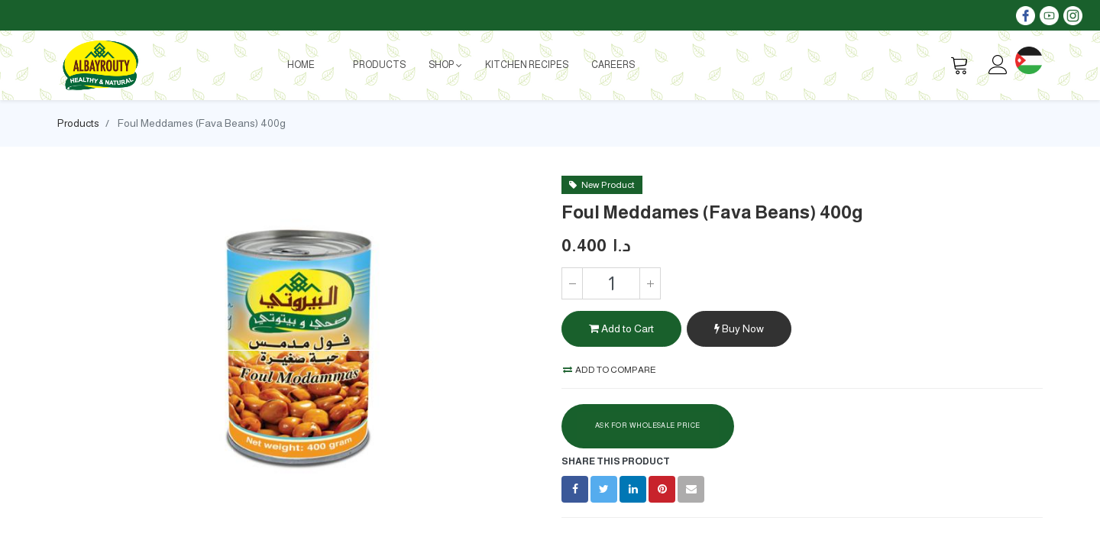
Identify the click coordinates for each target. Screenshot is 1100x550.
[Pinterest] (662, 489)
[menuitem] (301, 65)
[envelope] (691, 489)
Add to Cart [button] (621, 328)
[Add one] (650, 283)
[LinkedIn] (633, 489)
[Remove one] (572, 283)
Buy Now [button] (739, 328)
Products (78, 123)
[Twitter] (603, 489)
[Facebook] (574, 489)
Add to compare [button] (609, 369)
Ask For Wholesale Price (647, 425)
